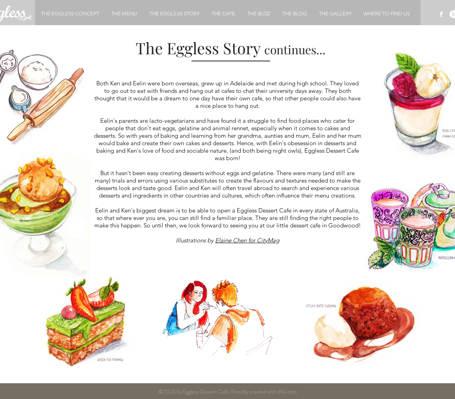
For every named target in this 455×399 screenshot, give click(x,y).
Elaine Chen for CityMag (247, 240)
